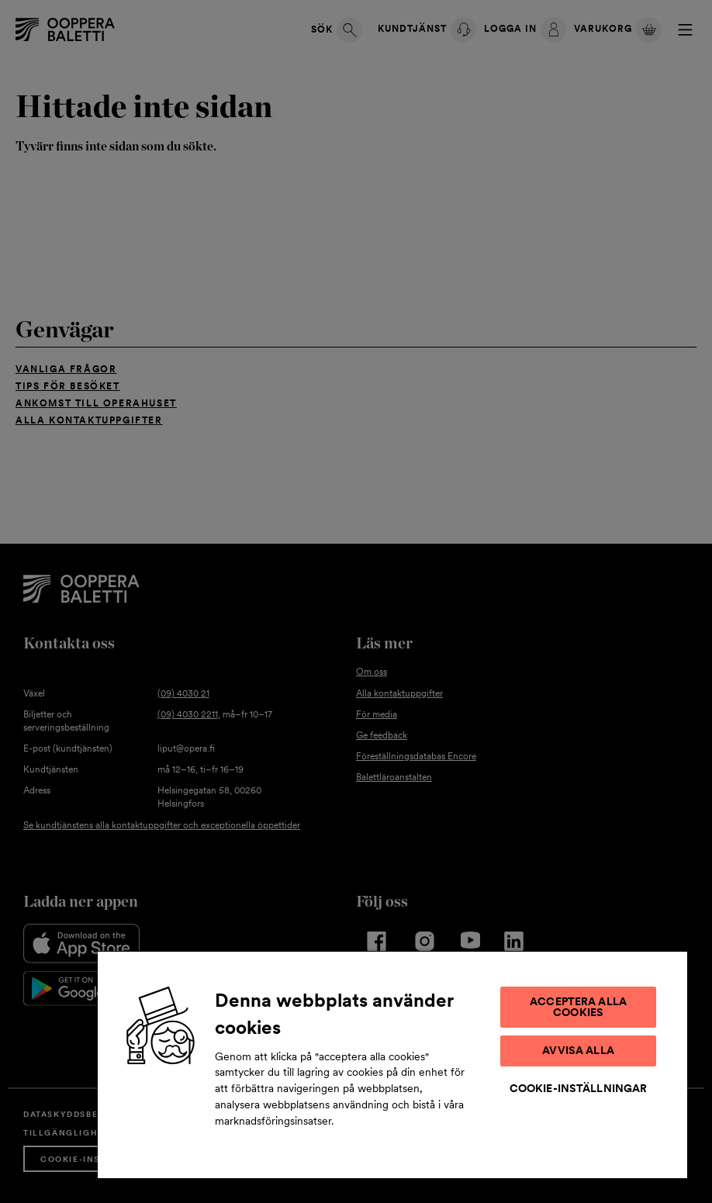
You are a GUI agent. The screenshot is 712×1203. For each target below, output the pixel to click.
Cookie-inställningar (579, 1088)
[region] (392, 1064)
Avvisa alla (578, 1050)
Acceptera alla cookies (578, 1006)
